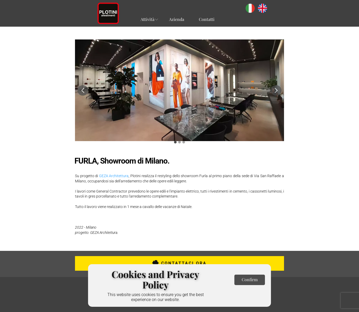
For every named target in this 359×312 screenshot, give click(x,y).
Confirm (250, 279)
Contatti (207, 19)
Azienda (176, 19)
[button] (83, 90)
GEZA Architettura (114, 176)
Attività (147, 19)
